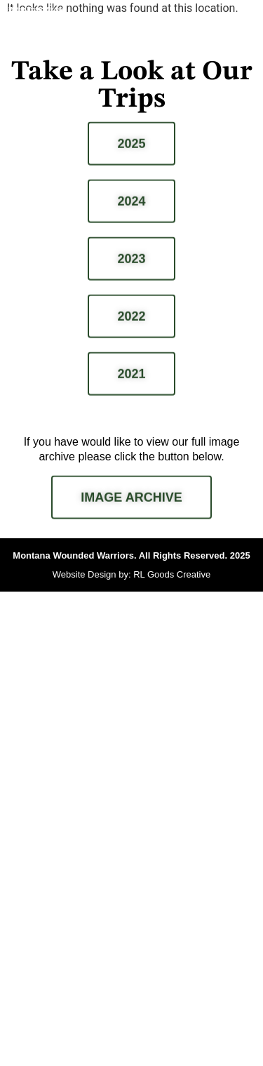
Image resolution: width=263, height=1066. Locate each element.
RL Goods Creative (171, 574)
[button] (244, 26)
